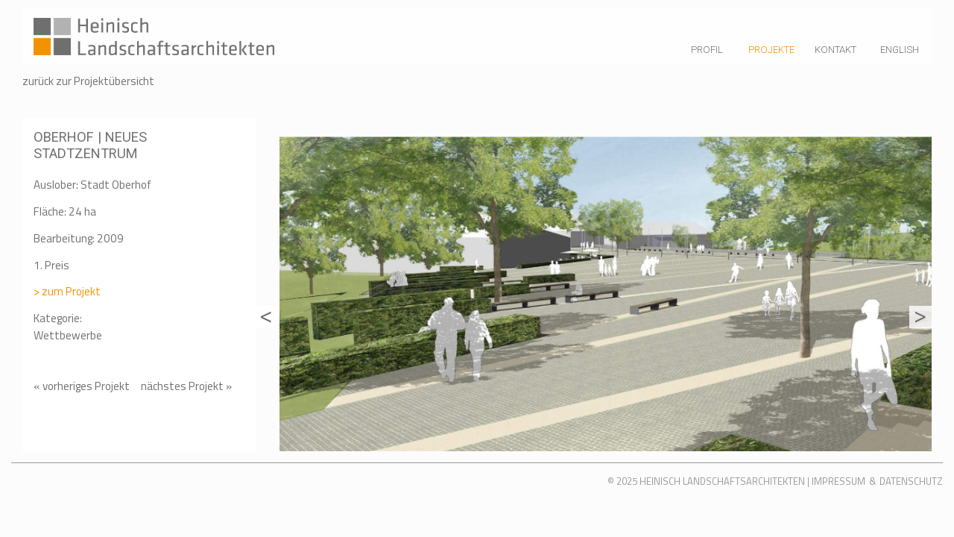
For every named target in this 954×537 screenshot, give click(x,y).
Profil (707, 49)
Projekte (771, 49)
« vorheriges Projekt (82, 386)
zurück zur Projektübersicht (88, 81)
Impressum (838, 481)
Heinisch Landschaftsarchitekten (722, 481)
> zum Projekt (67, 291)
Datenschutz (911, 481)
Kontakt (835, 49)
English (899, 49)
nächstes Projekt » (186, 386)
